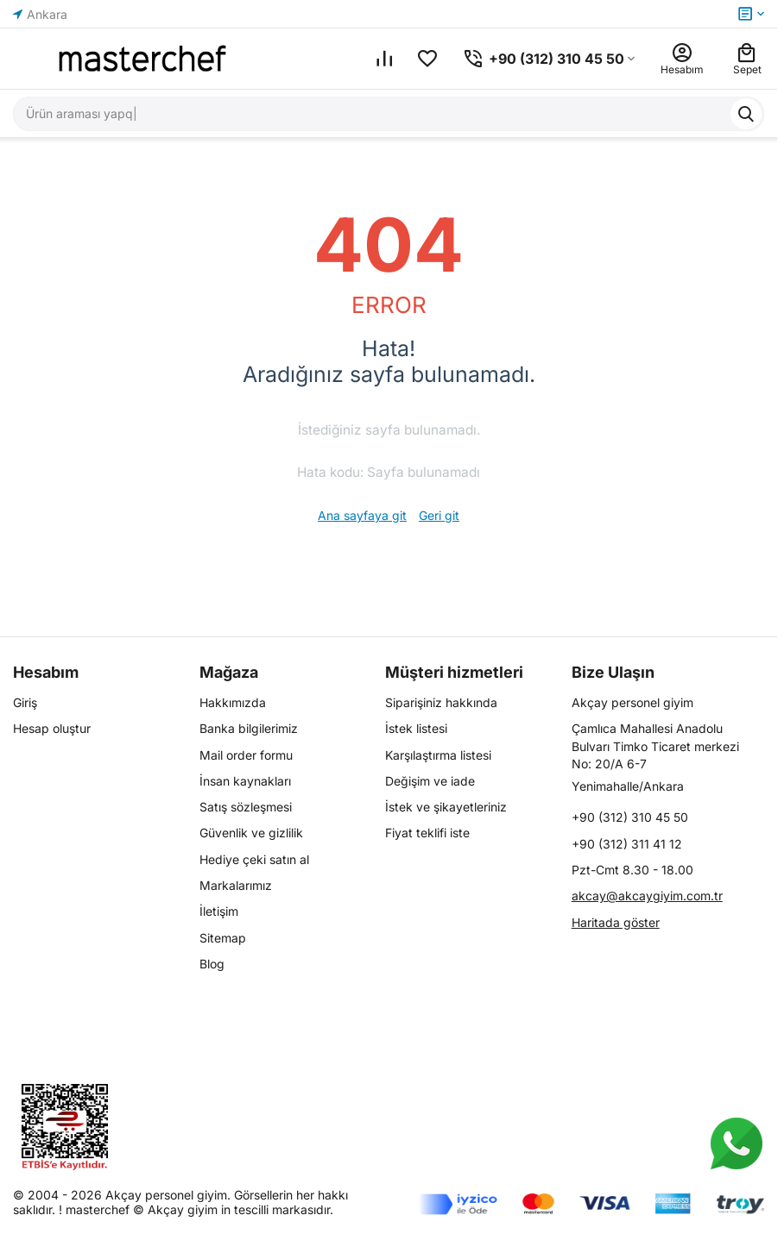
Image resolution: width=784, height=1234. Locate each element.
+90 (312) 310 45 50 (630, 817)
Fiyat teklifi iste (427, 832)
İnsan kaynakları (245, 781)
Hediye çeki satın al (254, 859)
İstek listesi (416, 728)
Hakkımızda (232, 702)
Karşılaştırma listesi (438, 755)
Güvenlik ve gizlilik (251, 832)
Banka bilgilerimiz (248, 728)
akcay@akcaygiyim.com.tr (647, 895)
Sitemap (222, 937)
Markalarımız (235, 885)
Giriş (25, 702)
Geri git (439, 515)
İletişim (218, 911)
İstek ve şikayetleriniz (446, 806)
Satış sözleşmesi (245, 806)
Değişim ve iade (430, 781)
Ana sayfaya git (362, 515)
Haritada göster (616, 922)
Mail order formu (246, 755)
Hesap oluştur (52, 728)
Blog (211, 963)
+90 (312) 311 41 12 (627, 843)
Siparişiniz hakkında (441, 702)
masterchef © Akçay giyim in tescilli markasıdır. (199, 1209)
